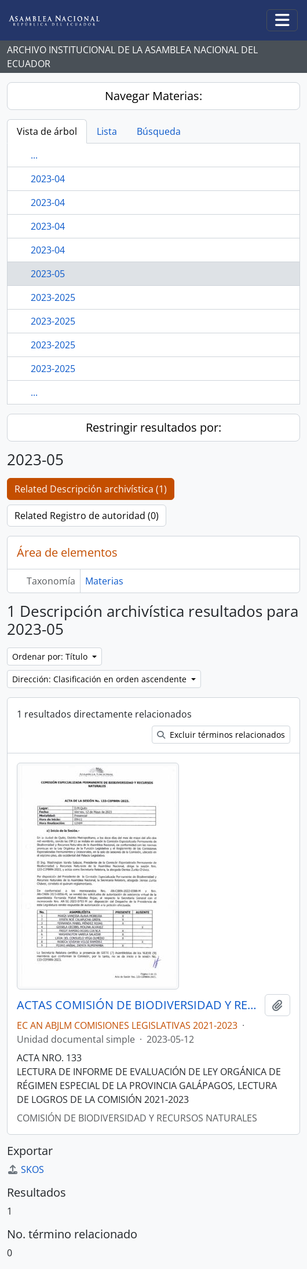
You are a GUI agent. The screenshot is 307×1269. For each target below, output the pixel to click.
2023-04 (48, 178)
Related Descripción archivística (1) (90, 489)
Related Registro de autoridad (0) (86, 515)
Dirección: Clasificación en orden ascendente (100, 679)
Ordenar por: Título (51, 656)
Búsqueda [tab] (159, 131)
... (34, 155)
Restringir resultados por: (153, 427)
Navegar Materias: (153, 96)
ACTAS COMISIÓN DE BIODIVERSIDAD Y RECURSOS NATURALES (138, 1005)
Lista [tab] (107, 131)
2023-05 (48, 273)
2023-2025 (53, 297)
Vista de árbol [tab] (47, 131)
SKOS (25, 1169)
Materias (104, 581)
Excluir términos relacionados (221, 734)
